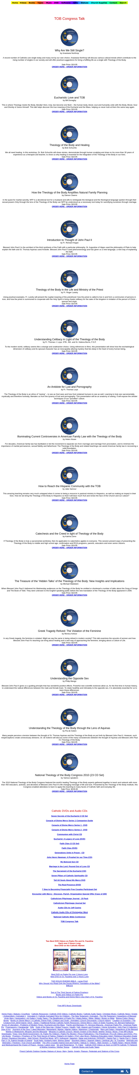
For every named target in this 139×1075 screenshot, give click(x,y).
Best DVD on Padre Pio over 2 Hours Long (69, 974)
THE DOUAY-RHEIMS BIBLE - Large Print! (69, 981)
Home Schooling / (110, 1027)
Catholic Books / (76, 1014)
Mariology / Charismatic (89, 1029)
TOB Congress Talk (69, 921)
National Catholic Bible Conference (69, 917)
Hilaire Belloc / (82, 1018)
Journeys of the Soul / (21, 1029)
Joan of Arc (6, 1029)
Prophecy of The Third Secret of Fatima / (39, 1036)
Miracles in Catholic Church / (61, 1031)
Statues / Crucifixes (21, 1014)
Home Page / (7, 1014)
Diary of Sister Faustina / (104, 1023)
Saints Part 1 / (113, 1038)
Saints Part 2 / (125, 1038)
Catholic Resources (40, 1014)
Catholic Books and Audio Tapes (85, 1047)
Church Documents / (89, 1020)
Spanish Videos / (94, 1040)
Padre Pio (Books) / (69, 1034)
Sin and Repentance (65, 1045)
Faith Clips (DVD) (69, 848)
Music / (116, 1031)
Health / (73, 1027)
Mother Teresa (63, 1047)
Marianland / (52, 1029)
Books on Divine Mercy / (21, 1020)
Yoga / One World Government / (26, 1034)
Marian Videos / (72, 1029)
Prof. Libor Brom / (83, 1036)
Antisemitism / (10, 1016)
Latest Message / (39, 1029)
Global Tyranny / (62, 1027)
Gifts (32, 1027)
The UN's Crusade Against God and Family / (61, 1043)
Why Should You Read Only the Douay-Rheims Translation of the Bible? (69, 983)
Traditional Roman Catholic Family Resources (59, 1023)
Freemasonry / (12, 1027)
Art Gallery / (32, 1018)
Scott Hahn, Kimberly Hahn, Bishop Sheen (52, 1040)
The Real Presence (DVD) (69, 885)
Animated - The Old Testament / (103, 1016)
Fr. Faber (79, 1045)
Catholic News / (124, 1014)
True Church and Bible (31, 1043)
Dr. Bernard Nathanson (125, 1023)
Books (6, 1020)
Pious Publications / (86, 1034)
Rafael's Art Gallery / (66, 1036)
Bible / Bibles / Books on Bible (101, 1018)
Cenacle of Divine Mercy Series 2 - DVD (69, 830)
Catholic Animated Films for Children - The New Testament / (64, 1016)
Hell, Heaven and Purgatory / (89, 1027)
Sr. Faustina (119, 1040)
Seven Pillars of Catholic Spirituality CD (69, 875)
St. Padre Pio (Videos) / (50, 1034)
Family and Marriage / (75, 1025)
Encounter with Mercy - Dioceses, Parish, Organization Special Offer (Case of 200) (69, 894)
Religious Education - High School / (24, 1038)
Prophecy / (17, 1036)
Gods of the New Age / (45, 1027)
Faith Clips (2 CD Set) (69, 843)
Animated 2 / (33, 1016)
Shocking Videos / (79, 1040)
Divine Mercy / (87, 1023)
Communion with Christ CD (69, 834)
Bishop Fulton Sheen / (125, 1018)
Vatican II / (85, 1043)
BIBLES (69, 986)
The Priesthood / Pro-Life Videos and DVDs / (114, 1034)
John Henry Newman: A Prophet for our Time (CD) (69, 857)
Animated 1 (21, 1016)
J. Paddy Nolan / (117, 1043)
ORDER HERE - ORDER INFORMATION (69, 67)
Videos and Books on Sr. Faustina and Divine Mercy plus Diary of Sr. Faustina (69, 997)
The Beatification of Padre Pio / (62, 1018)
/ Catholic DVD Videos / (59, 1014)
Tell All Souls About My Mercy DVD (69, 880)
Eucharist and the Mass (55, 1025)
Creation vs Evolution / (122, 1020)
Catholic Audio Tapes (92, 1014)
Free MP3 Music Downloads (69, 1005)
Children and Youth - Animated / (66, 1020)
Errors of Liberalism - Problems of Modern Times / (23, 1025)
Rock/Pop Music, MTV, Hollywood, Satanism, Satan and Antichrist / (68, 1038)
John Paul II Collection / (128, 1027)
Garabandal (23, 1027)
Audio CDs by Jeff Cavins (69, 908)
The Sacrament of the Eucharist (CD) (69, 871)
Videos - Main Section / (100, 1043)
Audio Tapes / (43, 1018)
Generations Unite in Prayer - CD (69, 853)
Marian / (61, 1029)
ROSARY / (102, 1038)
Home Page (69, 1064)
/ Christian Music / (110, 1014)
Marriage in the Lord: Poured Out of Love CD (69, 866)
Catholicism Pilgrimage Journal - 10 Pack (69, 898)
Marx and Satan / (108, 1029)
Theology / (17, 1043)
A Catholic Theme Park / (42, 1020)
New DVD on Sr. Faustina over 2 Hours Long (69, 976)
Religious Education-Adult (102, 1036)
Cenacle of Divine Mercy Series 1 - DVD (69, 825)
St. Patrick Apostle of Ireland (20, 1040)
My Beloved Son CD (69, 862)
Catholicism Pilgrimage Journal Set (69, 903)
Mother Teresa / (106, 1031)
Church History (104, 1020)
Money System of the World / (86, 1031)
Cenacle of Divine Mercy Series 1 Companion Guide (69, 820)
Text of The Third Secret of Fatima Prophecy (69, 992)
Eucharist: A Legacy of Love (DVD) (69, 839)
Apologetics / (21, 1018)
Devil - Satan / (34, 1023)
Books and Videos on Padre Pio (69, 995)
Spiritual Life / (108, 1040)
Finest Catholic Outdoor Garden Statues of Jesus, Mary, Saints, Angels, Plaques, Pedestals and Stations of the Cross (69, 1051)
